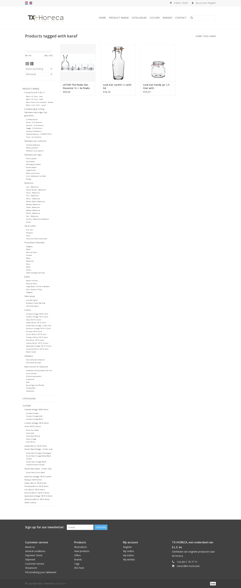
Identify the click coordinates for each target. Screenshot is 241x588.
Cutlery (155, 17)
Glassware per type (33, 362)
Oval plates (30, 161)
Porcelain (29, 233)
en (30, 3)
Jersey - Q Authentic (34, 122)
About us (30, 547)
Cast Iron (29, 230)
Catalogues (139, 17)
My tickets (128, 555)
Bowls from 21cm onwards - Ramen (40, 102)
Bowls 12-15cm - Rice (34, 96)
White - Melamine (33, 213)
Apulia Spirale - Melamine (36, 190)
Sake (27, 382)
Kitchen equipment (33, 376)
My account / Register (204, 3)
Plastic (28, 270)
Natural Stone (31, 252)
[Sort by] (39, 69)
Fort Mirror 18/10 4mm (35, 340)
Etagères (29, 246)
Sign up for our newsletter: (44, 527)
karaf (213, 36)
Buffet (27, 277)
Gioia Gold (30, 433)
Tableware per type (33, 154)
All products (80, 547)
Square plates (31, 167)
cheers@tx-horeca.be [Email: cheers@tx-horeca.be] (188, 566)
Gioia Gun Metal (32, 430)
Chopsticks (30, 379)
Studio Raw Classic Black (35, 472)
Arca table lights (32, 306)
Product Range (119, 17)
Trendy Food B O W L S (34, 92)
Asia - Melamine (32, 187)
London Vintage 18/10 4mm (37, 317)
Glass (28, 236)
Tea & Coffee (30, 226)
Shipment (30, 559)
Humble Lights (32, 300)
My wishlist (129, 559)
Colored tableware (33, 145)
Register (127, 547)
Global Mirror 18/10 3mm (36, 323)
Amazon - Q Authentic (35, 125)
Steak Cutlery (31, 352)
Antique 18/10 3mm (34, 331)
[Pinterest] (207, 527)
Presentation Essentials (34, 242)
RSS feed (79, 567)
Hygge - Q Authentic (34, 128)
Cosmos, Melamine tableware (37, 219)
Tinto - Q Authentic (33, 137)
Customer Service (34, 563)
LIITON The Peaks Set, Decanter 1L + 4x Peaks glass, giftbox (76, 86)
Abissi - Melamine (33, 199)
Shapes (28, 179)
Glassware (28, 356)
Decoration (30, 391)
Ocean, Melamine (33, 207)
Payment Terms (34, 555)
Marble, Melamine (33, 204)
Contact (180, 17)
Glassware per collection (35, 360)
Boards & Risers (32, 281)
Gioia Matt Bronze (33, 436)
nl (26, 3)
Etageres (29, 292)
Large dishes (31, 170)
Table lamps (29, 296)
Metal (28, 258)
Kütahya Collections (34, 131)
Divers (28, 222)
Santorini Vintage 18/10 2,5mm (38, 328)
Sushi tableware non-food (36, 176)
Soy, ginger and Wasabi (35, 385)
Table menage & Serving (35, 273)
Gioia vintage (31, 439)
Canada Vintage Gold (34, 416)
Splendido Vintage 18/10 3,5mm (38, 346)
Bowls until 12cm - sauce (36, 105)
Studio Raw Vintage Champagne (38, 453)
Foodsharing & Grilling (34, 109)
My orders (128, 551)
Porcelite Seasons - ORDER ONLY (39, 134)
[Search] (202, 17)
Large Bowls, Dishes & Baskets (38, 286)
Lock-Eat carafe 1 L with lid (117, 86)
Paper (28, 267)
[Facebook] (201, 527)
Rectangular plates (33, 164)
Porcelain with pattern (35, 151)
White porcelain (32, 148)
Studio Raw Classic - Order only (37, 468)
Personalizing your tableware (40, 572)
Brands (167, 17)
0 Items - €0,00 (179, 3)
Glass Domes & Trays (34, 289)
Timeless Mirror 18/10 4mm (37, 337)
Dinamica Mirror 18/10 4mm (37, 349)
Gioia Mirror (30, 442)
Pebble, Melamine (33, 210)
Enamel (29, 255)
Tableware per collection (35, 141)
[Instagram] (213, 527)
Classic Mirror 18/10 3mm (36, 334)
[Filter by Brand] (39, 74)
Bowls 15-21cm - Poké (34, 99)
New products (81, 551)
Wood (28, 249)
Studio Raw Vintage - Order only (38, 326)
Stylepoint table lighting (35, 303)
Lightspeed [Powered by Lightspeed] (60, 583)
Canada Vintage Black (34, 419)
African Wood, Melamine (35, 201)
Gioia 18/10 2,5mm (33, 320)
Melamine (28, 183)
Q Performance (31, 119)
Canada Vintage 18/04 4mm (37, 314)
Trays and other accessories (36, 239)
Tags (205, 36)
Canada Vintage (32, 413)
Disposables (30, 388)
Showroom (31, 567)
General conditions (35, 551)
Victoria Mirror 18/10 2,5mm (37, 343)
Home (102, 17)
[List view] (31, 63)
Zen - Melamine (32, 216)
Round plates (31, 158)
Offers (77, 555)
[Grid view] (27, 63)
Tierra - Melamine (33, 193)
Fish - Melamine (32, 196)
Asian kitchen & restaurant (36, 366)
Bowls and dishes (33, 173)
